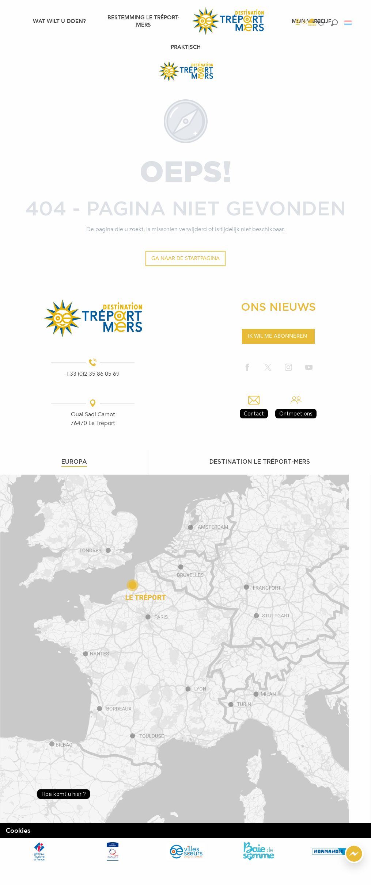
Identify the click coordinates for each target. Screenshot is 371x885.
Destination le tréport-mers (259, 461)
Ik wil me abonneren (277, 336)
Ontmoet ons (296, 413)
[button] (334, 22)
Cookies (18, 830)
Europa (74, 461)
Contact (254, 413)
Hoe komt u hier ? (63, 794)
